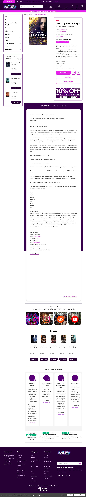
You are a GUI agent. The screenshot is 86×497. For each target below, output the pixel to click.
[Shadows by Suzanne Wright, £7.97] (34, 339)
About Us (19, 455)
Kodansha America (48, 476)
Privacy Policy (20, 473)
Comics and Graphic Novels (11, 24)
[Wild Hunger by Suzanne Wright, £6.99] (73, 339)
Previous (18, 59)
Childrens (8, 20)
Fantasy (7, 28)
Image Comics (47, 469)
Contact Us (19, 457)
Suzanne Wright (37, 236)
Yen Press (13, 64)
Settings (63, 495)
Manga (7, 40)
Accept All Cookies (79, 495)
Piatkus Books (36, 242)
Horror (7, 37)
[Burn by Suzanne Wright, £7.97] (54, 339)
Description (45, 106)
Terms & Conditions (21, 475)
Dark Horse (46, 473)
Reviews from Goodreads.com (70, 296)
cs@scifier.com (9, 464)
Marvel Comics (47, 466)
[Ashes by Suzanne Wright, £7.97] (63, 339)
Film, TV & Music (10, 31)
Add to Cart (16, 73)
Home (25, 14)
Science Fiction (9, 43)
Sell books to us (21, 470)
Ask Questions (68, 82)
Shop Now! (57, 1)
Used (6, 46)
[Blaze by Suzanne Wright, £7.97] (44, 339)
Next (21, 59)
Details (55, 106)
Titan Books (46, 464)
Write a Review (59, 36)
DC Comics (46, 471)
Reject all (70, 495)
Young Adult (8, 49)
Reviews (63, 106)
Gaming (7, 34)
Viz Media (46, 455)
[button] (68, 93)
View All (46, 478)
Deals (7, 17)
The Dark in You (36, 246)
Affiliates (19, 468)
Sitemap (19, 477)
